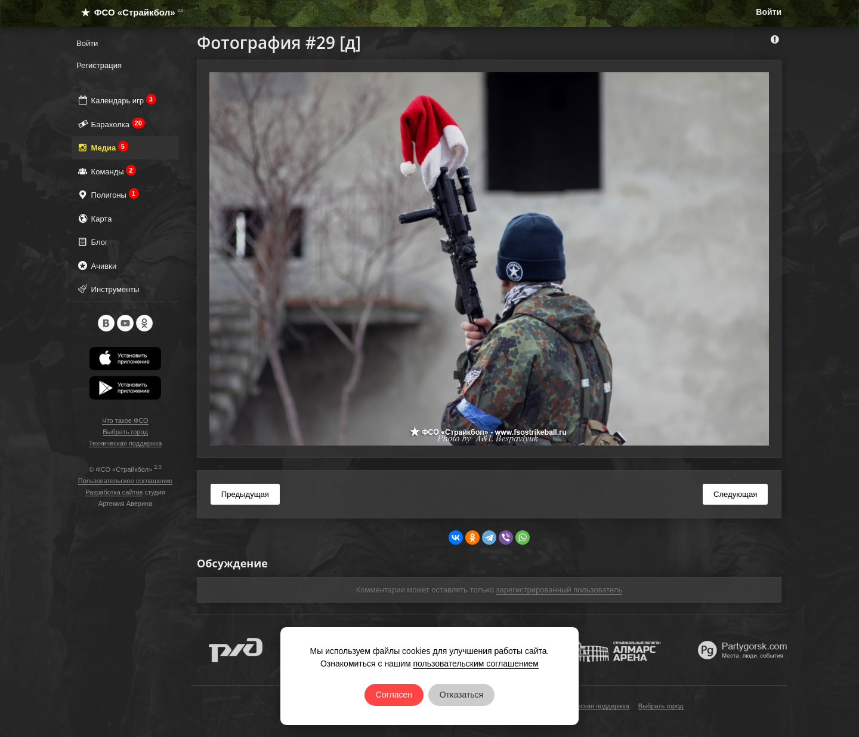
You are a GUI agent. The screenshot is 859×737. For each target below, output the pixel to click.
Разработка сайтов (114, 492)
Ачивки (96, 265)
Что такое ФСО (125, 420)
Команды (106, 171)
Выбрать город (125, 431)
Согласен (394, 694)
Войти (768, 12)
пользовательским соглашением (476, 663)
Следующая (735, 494)
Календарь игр (116, 100)
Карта (94, 218)
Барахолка (110, 124)
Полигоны (107, 194)
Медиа (102, 147)
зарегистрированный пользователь (559, 589)
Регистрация (99, 65)
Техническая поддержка (125, 443)
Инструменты (108, 289)
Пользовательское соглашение (125, 480)
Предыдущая (245, 494)
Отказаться (462, 694)
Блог (92, 242)
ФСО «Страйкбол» (127, 12)
